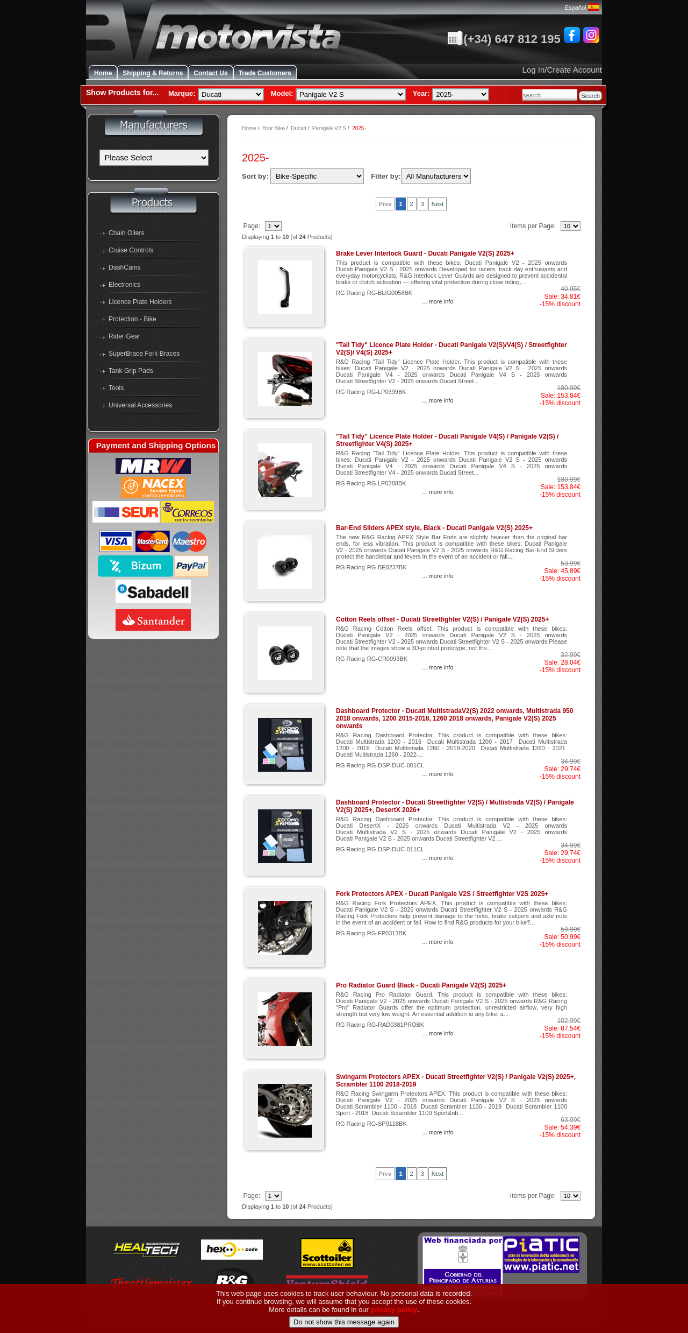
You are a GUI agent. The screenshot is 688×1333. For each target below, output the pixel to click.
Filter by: (386, 176)
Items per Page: (534, 226)
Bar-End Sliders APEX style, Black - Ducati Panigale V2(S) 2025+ (434, 528)
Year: (421, 93)
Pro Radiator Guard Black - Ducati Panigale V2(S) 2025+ (421, 985)
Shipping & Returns (153, 73)
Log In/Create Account (562, 69)
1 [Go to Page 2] (400, 204)
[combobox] (549, 95)
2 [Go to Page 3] (411, 204)
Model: (282, 93)
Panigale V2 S (329, 128)
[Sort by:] (317, 176)
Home (103, 73)
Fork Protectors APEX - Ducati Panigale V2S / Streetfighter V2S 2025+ (442, 894)
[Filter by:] (436, 176)
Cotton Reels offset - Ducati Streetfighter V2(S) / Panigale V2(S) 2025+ (442, 619)
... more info (437, 301)
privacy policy (394, 1328)
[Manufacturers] (154, 158)
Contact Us (210, 73)
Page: (252, 226)
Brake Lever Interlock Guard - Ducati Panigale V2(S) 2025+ (425, 253)
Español (582, 7)
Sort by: (255, 176)
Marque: (182, 93)
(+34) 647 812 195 (503, 39)
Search (590, 96)
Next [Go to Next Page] (438, 204)
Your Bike (273, 128)
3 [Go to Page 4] (422, 204)
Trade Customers (265, 73)
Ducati (298, 128)
